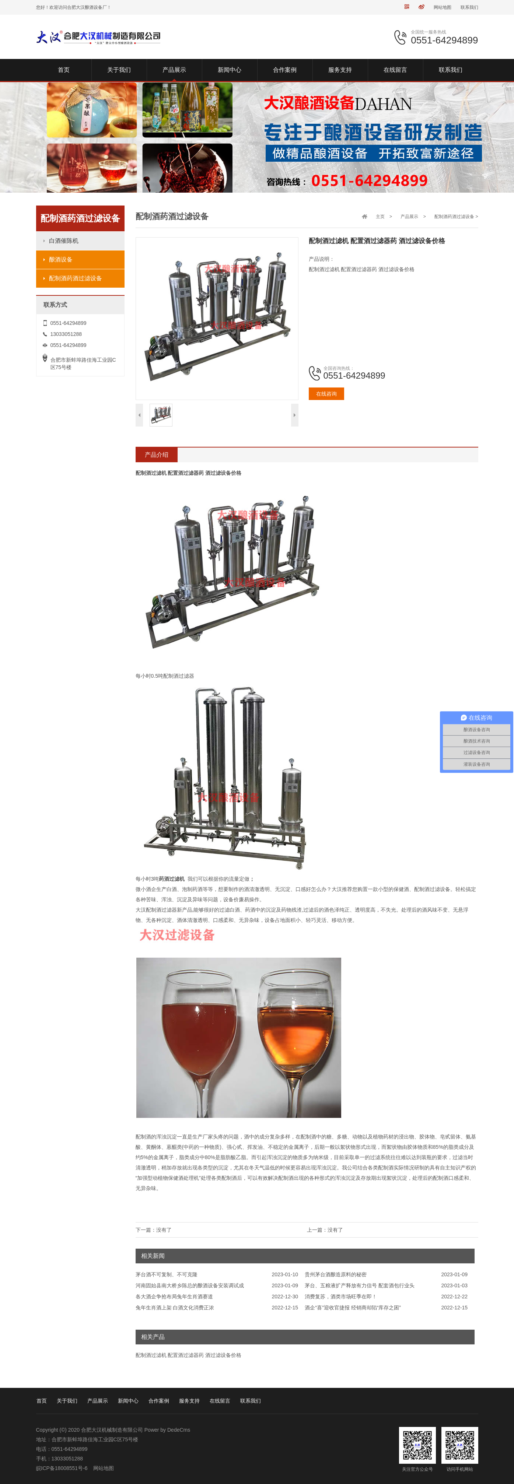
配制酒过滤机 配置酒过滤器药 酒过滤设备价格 (189, 1355)
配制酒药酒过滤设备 (75, 278)
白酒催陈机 (63, 241)
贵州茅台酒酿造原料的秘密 (336, 1274)
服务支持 (189, 1401)
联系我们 (469, 7)
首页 (41, 1401)
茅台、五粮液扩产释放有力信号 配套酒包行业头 (360, 1285)
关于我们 (67, 1401)
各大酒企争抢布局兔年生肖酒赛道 (174, 1296)
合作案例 (158, 1401)
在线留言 (220, 1401)
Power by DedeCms (167, 1430)
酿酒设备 (61, 259)
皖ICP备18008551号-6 (62, 1468)
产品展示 (409, 216)
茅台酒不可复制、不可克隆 (166, 1274)
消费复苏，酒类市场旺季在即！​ (341, 1296)
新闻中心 (128, 1401)
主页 (380, 216)
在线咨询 (326, 394)
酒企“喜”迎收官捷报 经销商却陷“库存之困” (353, 1308)
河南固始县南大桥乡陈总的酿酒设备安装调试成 (190, 1285)
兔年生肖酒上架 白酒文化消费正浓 (175, 1308)
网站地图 (442, 7)
